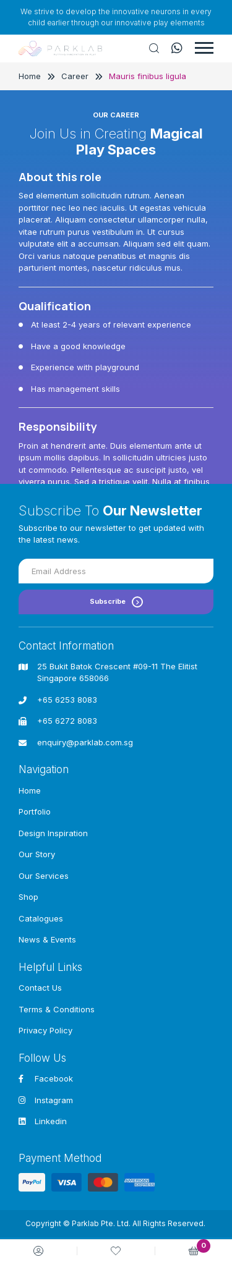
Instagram (46, 1100)
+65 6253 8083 (67, 700)
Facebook (46, 1078)
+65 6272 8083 (67, 721)
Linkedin (43, 1121)
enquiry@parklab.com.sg (85, 742)
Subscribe (116, 602)
